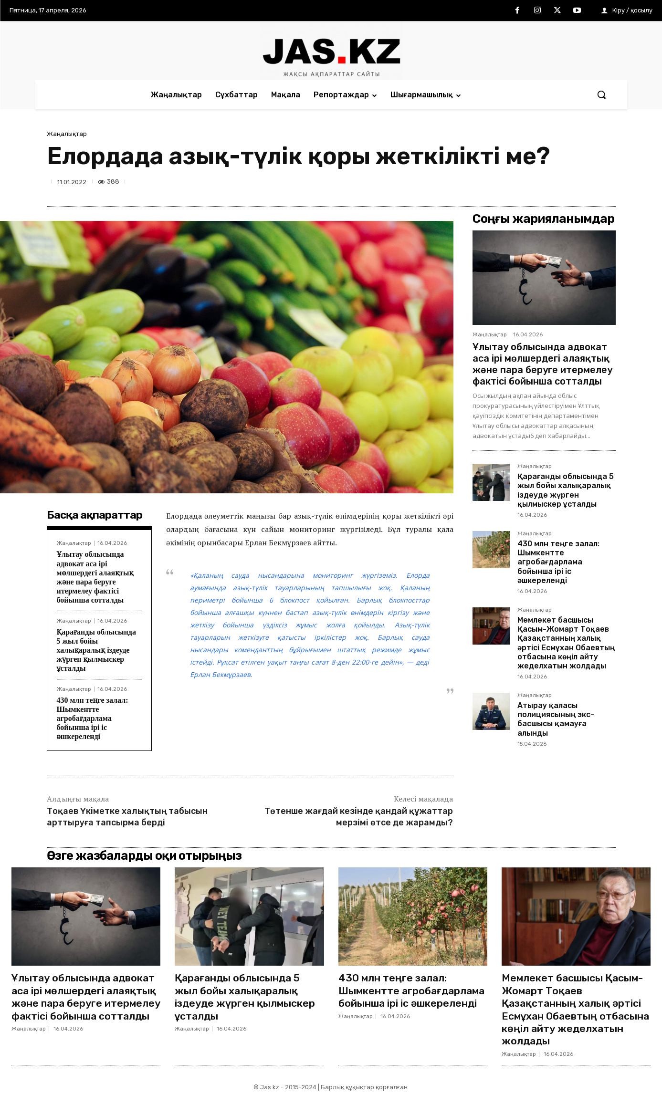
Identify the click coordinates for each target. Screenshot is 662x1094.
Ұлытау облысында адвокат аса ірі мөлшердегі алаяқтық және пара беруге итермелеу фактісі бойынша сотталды (542, 364)
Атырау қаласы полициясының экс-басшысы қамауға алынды (555, 719)
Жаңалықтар (67, 134)
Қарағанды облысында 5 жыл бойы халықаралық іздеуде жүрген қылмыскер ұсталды (96, 650)
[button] (601, 94)
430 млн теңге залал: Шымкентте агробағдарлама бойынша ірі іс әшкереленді (92, 718)
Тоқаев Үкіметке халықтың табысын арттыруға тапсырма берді (127, 816)
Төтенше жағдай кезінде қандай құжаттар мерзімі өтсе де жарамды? (358, 816)
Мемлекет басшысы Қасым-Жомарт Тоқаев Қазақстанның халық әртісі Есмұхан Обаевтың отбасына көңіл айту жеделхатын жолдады (566, 642)
